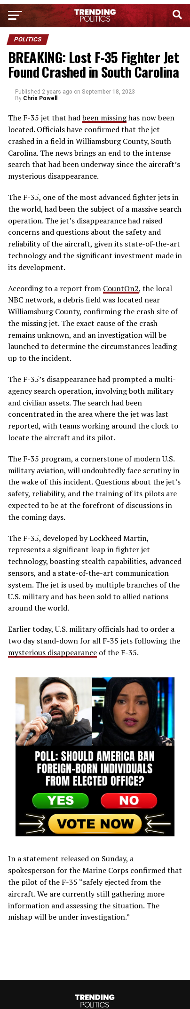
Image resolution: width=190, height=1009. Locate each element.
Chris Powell (40, 98)
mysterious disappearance (52, 652)
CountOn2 (121, 288)
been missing (104, 117)
